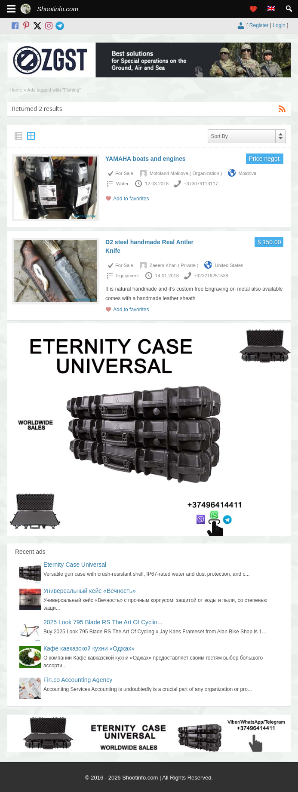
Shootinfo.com (57, 8)
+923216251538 (211, 275)
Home (15, 89)
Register (259, 25)
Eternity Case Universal (74, 564)
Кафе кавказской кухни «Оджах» (89, 648)
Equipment (127, 275)
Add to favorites (131, 199)
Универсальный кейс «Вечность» (89, 590)
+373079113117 (201, 183)
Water (122, 183)
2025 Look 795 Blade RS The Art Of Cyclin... (103, 622)
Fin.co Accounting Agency (77, 679)
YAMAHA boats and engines (145, 158)
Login (279, 25)
